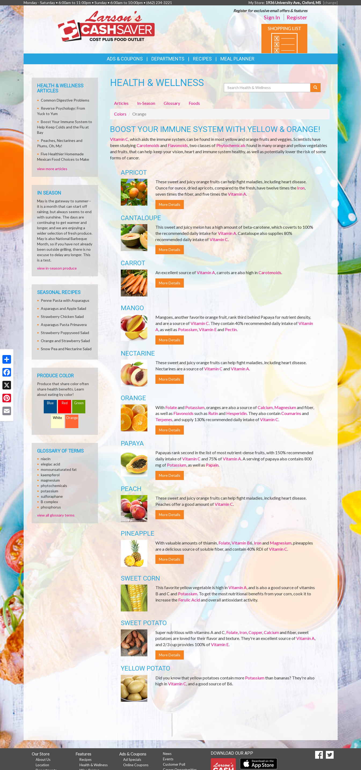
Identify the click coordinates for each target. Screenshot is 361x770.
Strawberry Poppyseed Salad (65, 332)
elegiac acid (50, 464)
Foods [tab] (194, 103)
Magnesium (285, 407)
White (57, 418)
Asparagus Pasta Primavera (64, 324)
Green (79, 403)
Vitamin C (119, 139)
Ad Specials (132, 759)
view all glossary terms (56, 515)
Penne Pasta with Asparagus (65, 300)
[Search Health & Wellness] (267, 87)
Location (42, 765)
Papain (212, 464)
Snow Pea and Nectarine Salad (66, 348)
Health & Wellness (93, 765)
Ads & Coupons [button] (125, 59)
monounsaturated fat (59, 469)
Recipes (202, 59)
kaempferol (50, 474)
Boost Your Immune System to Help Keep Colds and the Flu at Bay (64, 127)
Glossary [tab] (172, 103)
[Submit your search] (315, 87)
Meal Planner (237, 59)
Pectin (231, 329)
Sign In (272, 17)
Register (297, 17)
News (167, 753)
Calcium (265, 407)
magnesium (50, 480)
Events (168, 759)
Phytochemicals (231, 145)
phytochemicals (54, 485)
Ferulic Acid (189, 599)
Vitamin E (208, 329)
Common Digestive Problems (65, 100)
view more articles (52, 168)
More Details (169, 204)
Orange (72, 418)
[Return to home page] (106, 25)
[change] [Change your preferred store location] (330, 2)
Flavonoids (178, 145)
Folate (171, 407)
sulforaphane (52, 496)
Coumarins (291, 413)
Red (65, 403)
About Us (43, 759)
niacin (45, 458)
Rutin (213, 413)
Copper (255, 632)
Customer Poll (174, 764)
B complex (49, 501)
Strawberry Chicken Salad (62, 316)
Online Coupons (135, 765)
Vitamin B (241, 542)
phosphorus (51, 507)
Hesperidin (236, 413)
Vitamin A (237, 193)
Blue (50, 403)
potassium (49, 491)
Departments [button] (167, 59)
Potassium (187, 329)
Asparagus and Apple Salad (63, 308)
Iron (301, 187)
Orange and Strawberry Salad (65, 340)
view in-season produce (57, 268)
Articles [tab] (121, 103)
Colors (120, 113)
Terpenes (163, 419)
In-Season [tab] (146, 103)
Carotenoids (148, 145)
